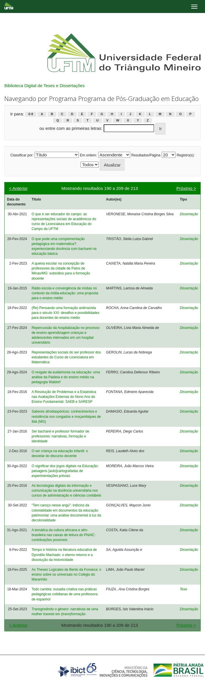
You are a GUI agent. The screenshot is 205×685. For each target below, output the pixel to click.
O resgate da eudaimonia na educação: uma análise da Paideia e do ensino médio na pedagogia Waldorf (65, 377)
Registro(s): (186, 155)
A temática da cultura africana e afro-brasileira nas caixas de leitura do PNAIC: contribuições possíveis (63, 535)
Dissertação (189, 214)
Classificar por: (21, 155)
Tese (183, 589)
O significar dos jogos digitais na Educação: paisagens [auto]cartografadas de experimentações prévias (64, 471)
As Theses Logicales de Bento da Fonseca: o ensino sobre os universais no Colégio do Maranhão (66, 574)
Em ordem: (88, 155)
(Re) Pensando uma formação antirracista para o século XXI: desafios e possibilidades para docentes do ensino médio (65, 313)
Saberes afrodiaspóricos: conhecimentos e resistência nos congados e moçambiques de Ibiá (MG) (66, 416)
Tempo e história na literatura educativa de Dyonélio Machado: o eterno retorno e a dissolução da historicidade (64, 555)
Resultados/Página (146, 155)
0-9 (30, 114)
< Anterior (18, 188)
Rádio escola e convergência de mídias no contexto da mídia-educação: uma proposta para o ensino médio (64, 293)
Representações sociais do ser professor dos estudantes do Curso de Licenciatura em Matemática (66, 357)
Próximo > (186, 188)
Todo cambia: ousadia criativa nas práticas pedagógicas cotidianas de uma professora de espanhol (64, 594)
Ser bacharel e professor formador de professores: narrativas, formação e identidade (60, 436)
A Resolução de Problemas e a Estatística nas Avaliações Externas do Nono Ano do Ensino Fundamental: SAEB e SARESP (63, 397)
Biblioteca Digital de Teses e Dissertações (44, 85)
